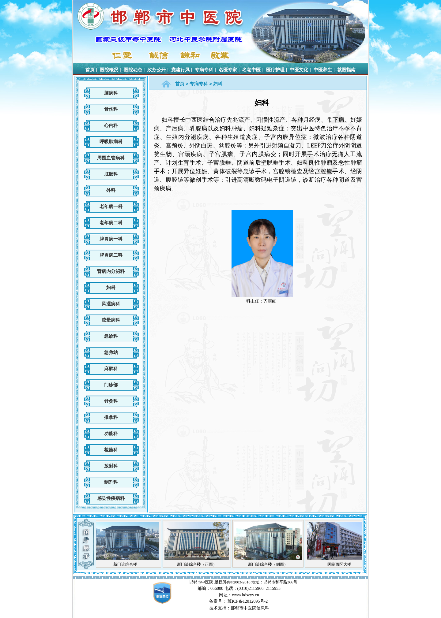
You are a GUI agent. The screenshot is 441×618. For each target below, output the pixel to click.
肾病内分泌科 (111, 271)
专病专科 (204, 69)
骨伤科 (111, 109)
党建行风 (180, 69)
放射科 (111, 465)
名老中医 (251, 69)
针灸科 (111, 401)
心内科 (111, 125)
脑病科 (111, 92)
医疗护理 (275, 69)
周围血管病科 (111, 157)
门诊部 (111, 384)
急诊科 (111, 336)
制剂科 (111, 482)
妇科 (110, 287)
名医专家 (228, 69)
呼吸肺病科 (111, 141)
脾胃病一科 (111, 238)
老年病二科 (111, 222)
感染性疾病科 (111, 498)
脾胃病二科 (111, 255)
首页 (90, 69)
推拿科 (111, 417)
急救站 (111, 352)
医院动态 (133, 69)
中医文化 (299, 69)
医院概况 (109, 69)
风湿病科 (111, 303)
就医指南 (346, 69)
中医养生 (323, 69)
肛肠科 (111, 174)
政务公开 (156, 69)
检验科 (111, 449)
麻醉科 (111, 368)
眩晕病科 (111, 319)
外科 (110, 190)
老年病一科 (111, 206)
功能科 (111, 433)
